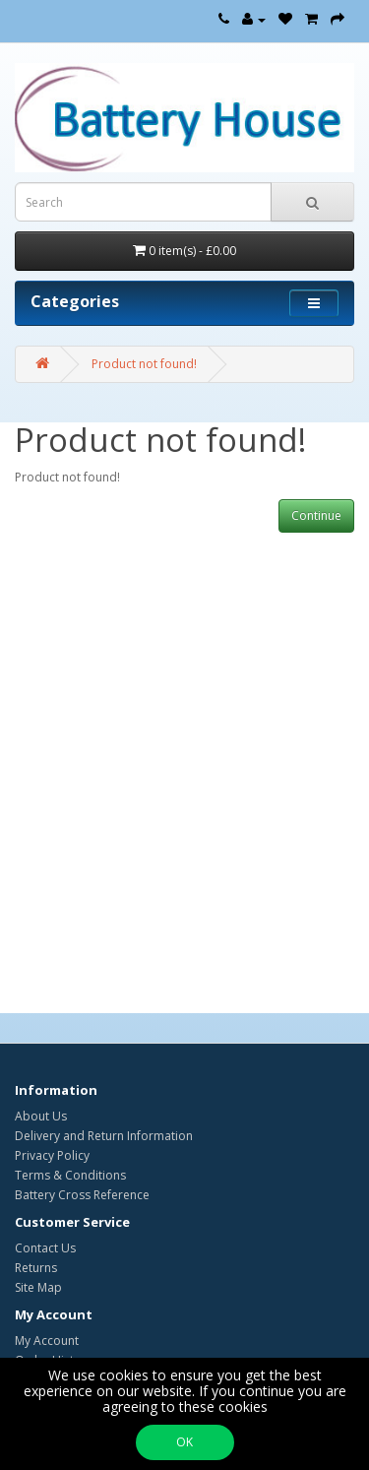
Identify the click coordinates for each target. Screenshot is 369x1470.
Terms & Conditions (70, 1175)
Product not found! (144, 363)
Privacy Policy (52, 1155)
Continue (316, 515)
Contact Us (45, 1248)
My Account (47, 1340)
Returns (36, 1267)
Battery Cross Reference (82, 1194)
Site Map (38, 1287)
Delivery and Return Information (104, 1135)
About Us (41, 1116)
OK (184, 1442)
